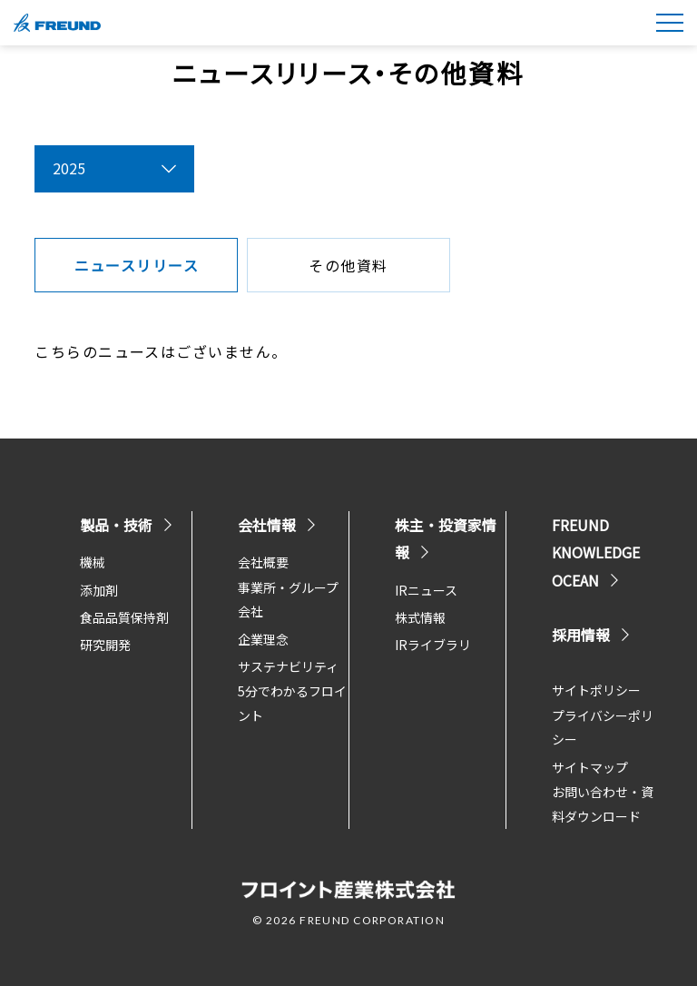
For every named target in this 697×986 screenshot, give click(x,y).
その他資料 (348, 265)
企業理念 (263, 639)
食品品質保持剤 (124, 617)
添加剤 (99, 590)
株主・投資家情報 (445, 538)
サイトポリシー (596, 690)
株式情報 (420, 617)
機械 (92, 562)
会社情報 (278, 525)
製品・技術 (127, 525)
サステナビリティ (288, 666)
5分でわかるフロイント (292, 703)
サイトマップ (590, 767)
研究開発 (105, 645)
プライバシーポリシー (602, 727)
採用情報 (592, 635)
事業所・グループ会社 (288, 599)
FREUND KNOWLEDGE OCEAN (596, 552)
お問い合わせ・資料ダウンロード (602, 804)
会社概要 (263, 562)
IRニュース (426, 590)
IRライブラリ (433, 645)
